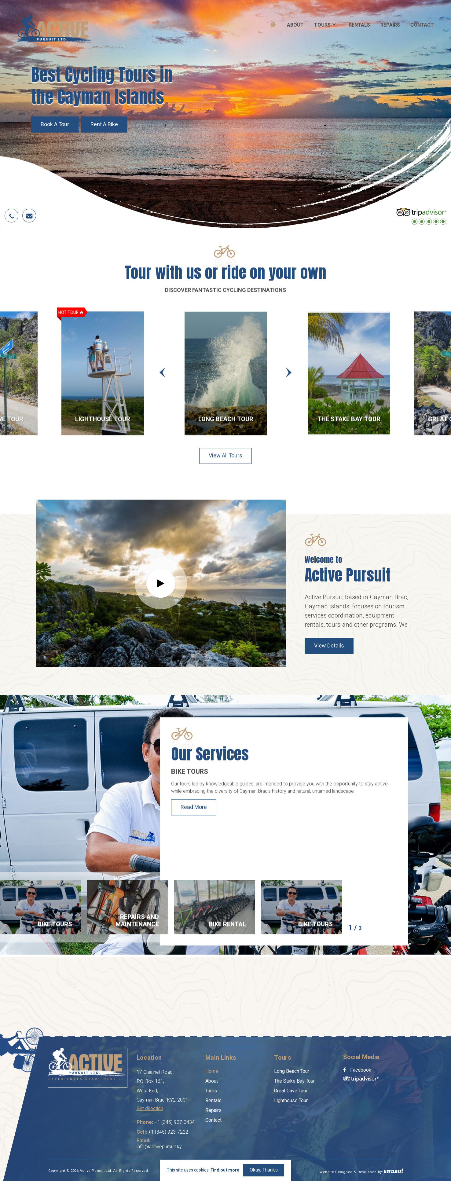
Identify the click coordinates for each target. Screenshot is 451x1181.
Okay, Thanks (264, 1170)
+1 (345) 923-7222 (168, 1132)
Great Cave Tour (290, 1091)
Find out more (225, 1170)
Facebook (357, 1070)
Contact (422, 25)
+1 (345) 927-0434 (175, 1122)
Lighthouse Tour (102, 421)
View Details (329, 646)
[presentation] (162, 374)
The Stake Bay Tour (348, 421)
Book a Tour (55, 124)
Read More (194, 809)
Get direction (150, 1108)
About (295, 25)
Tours (322, 25)
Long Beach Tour (225, 421)
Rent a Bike (104, 124)
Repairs (390, 25)
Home (211, 1071)
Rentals (359, 25)
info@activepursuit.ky (159, 1146)
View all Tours (225, 460)
